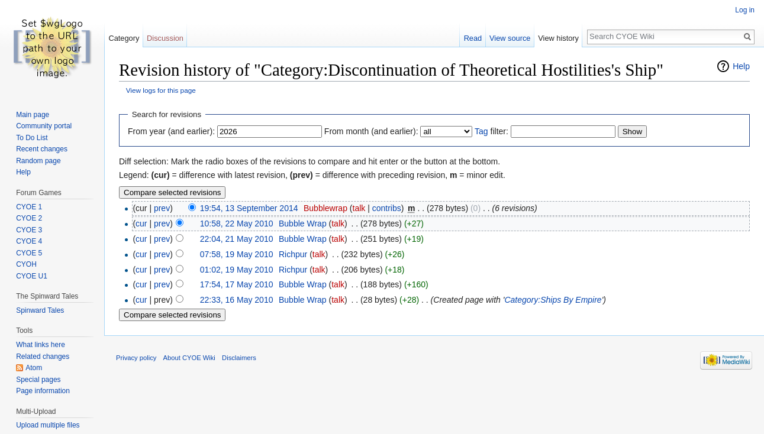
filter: (491, 131)
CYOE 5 (29, 253)
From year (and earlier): (171, 131)
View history (558, 38)
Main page (32, 115)
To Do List (31, 138)
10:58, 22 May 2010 (236, 223)
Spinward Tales (40, 310)
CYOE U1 (31, 276)
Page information (43, 391)
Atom (33, 368)
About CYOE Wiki (189, 357)
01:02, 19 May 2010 (236, 269)
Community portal (44, 126)
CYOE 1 (29, 207)
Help (741, 66)
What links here (40, 345)
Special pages (38, 379)
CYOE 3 (29, 230)
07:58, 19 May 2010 (236, 254)
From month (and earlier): (371, 131)
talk (359, 208)
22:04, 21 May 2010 (236, 239)
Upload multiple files (47, 425)
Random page (38, 161)
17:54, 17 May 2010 (236, 284)
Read (473, 38)
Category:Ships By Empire (552, 300)
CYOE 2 (29, 218)
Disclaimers (239, 357)
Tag (481, 131)
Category (123, 38)
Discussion (165, 38)
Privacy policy (136, 357)
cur (141, 223)
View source (509, 38)
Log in (745, 10)
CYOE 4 (29, 241)
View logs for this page (161, 90)
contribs (386, 208)
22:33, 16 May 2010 (236, 300)
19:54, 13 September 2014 (249, 208)
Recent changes (41, 149)
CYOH (26, 264)
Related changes (42, 356)
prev (162, 208)
